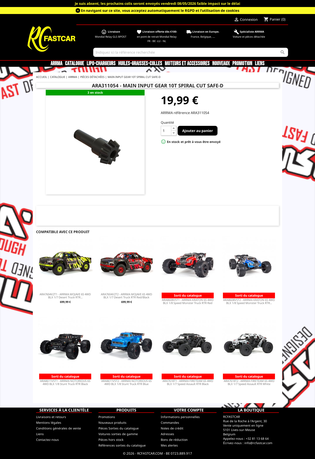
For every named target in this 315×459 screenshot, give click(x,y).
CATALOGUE (74, 64)
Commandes (170, 422)
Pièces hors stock (110, 440)
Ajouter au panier (197, 130)
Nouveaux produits (112, 422)
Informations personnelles (180, 417)
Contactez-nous (47, 440)
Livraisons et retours (51, 417)
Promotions (106, 417)
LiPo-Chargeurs (101, 64)
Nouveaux (221, 64)
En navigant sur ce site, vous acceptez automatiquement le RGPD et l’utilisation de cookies (160, 10)
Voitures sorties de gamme (118, 434)
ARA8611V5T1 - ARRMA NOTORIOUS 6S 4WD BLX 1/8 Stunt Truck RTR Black (65, 382)
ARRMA (56, 64)
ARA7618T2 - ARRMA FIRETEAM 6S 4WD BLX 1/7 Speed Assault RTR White (249, 382)
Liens (259, 64)
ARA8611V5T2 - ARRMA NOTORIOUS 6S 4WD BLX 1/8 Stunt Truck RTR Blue (126, 382)
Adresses (167, 434)
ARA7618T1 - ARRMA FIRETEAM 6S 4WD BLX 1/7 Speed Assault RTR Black (188, 382)
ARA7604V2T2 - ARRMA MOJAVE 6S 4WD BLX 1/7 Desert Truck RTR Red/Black (126, 296)
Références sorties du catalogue (122, 445)
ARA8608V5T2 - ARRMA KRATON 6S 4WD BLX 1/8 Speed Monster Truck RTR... (249, 301)
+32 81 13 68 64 (257, 438)
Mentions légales (48, 422)
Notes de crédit (172, 428)
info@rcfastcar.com (258, 443)
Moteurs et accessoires (187, 64)
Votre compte (189, 410)
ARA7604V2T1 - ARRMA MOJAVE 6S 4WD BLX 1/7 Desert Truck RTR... (65, 296)
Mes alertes (169, 445)
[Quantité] (166, 130)
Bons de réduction (174, 440)
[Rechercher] (190, 52)
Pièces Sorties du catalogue (118, 428)
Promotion (242, 64)
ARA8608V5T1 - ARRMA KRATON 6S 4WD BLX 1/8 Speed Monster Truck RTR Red (188, 301)
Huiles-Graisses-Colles (140, 64)
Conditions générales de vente (58, 428)
